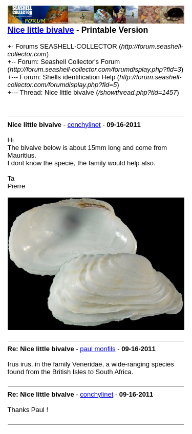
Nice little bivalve (41, 30)
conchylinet (84, 124)
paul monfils (97, 349)
